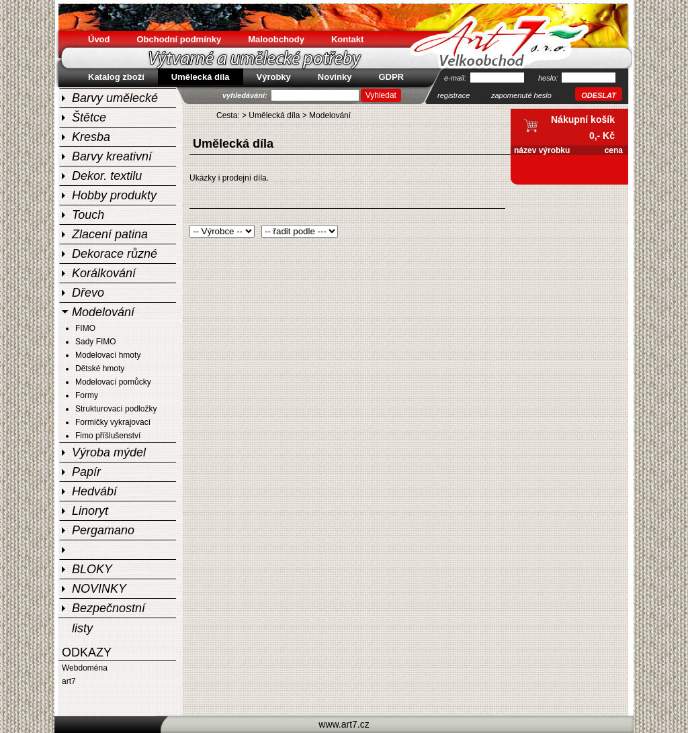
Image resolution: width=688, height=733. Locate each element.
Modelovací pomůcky (113, 382)
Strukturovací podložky (116, 408)
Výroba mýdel (109, 452)
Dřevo (88, 292)
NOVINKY (99, 588)
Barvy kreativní (112, 156)
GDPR (391, 77)
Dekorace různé (114, 253)
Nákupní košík (583, 119)
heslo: (549, 78)
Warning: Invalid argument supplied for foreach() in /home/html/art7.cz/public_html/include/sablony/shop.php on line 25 (222, 231)
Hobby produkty (114, 195)
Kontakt (347, 39)
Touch (88, 215)
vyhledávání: (245, 95)
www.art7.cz (343, 724)
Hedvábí (94, 491)
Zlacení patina (110, 234)
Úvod (99, 39)
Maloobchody (276, 39)
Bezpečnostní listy (108, 609)
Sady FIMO (95, 341)
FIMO (85, 328)
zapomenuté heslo (521, 95)
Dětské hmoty (99, 368)
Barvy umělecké (115, 98)
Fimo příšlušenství (107, 435)
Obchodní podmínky (179, 39)
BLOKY (92, 569)
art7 (69, 681)
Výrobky (274, 77)
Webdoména (85, 668)
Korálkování (104, 273)
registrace (453, 95)
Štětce (89, 117)
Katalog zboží (116, 77)
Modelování (103, 312)
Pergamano (103, 530)
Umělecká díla (274, 115)
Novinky (335, 77)
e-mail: (456, 78)
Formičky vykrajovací (112, 422)
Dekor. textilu (107, 176)
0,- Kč (602, 135)
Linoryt (90, 511)
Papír (86, 472)
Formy (86, 395)
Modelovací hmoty (107, 355)
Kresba (91, 137)
